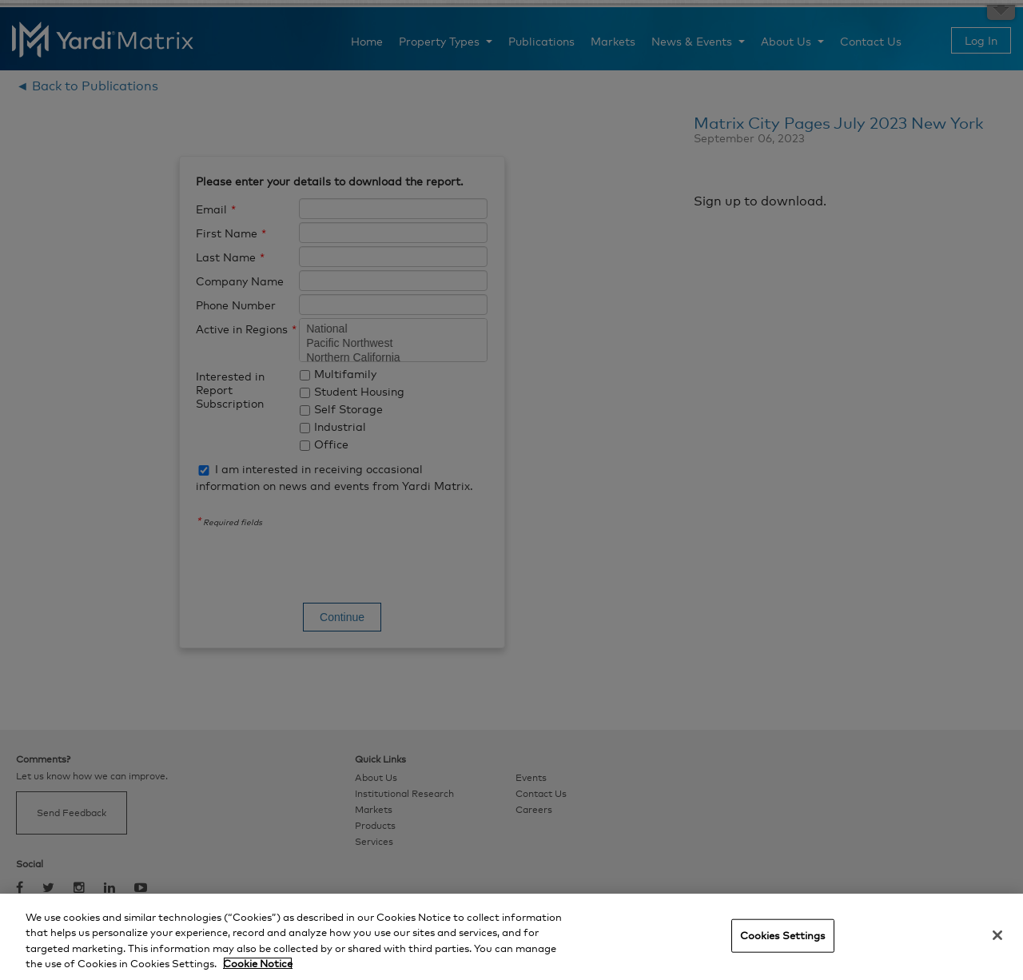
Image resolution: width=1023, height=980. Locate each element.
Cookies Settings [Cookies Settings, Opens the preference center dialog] (783, 935)
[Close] (997, 935)
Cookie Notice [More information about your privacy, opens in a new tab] (258, 963)
